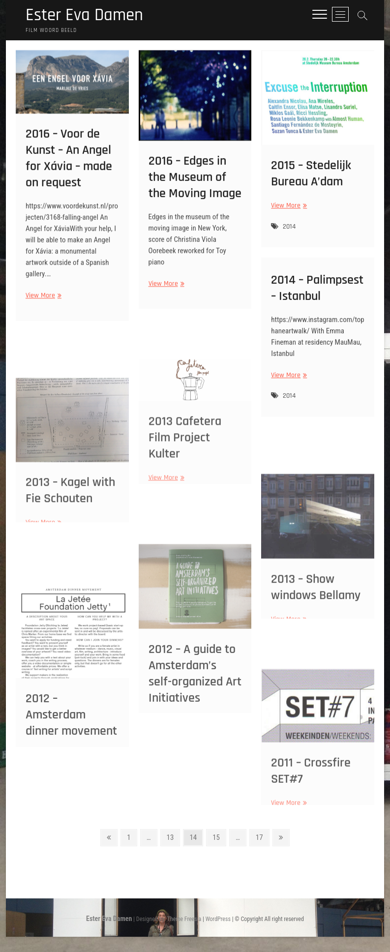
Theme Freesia (184, 919)
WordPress (218, 919)
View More (42, 304)
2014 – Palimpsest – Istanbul (317, 293)
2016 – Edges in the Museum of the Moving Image (195, 185)
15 (219, 837)
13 (173, 837)
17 (262, 837)
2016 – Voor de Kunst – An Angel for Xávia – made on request (69, 166)
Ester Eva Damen (86, 16)
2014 (289, 232)
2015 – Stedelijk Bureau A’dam (311, 180)
